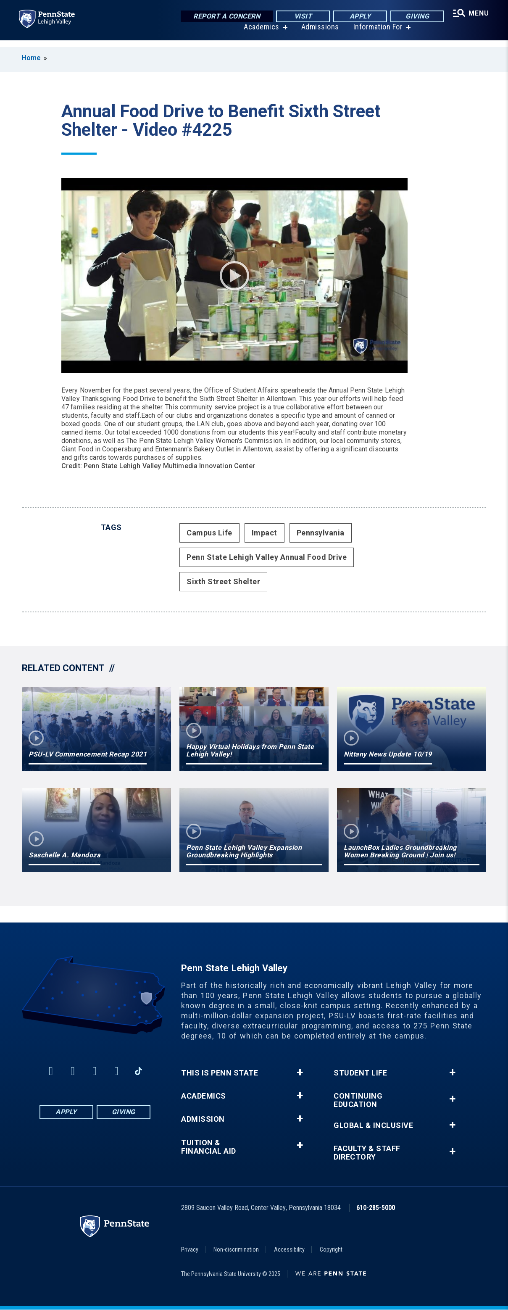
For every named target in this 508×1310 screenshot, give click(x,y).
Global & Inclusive (373, 1125)
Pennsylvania (321, 532)
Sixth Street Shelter (223, 581)
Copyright (331, 1249)
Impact (264, 532)
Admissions (319, 33)
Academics (260, 33)
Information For (377, 33)
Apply (358, 17)
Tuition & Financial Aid (208, 1147)
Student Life (360, 1073)
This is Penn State (219, 1073)
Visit (301, 17)
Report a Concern (224, 17)
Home (31, 58)
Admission (203, 1119)
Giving (415, 17)
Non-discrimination (236, 1249)
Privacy (189, 1249)
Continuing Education (358, 1100)
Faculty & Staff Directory (367, 1152)
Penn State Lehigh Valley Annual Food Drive (267, 557)
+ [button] (300, 1072)
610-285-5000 (375, 1208)
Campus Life (209, 532)
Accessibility (289, 1249)
